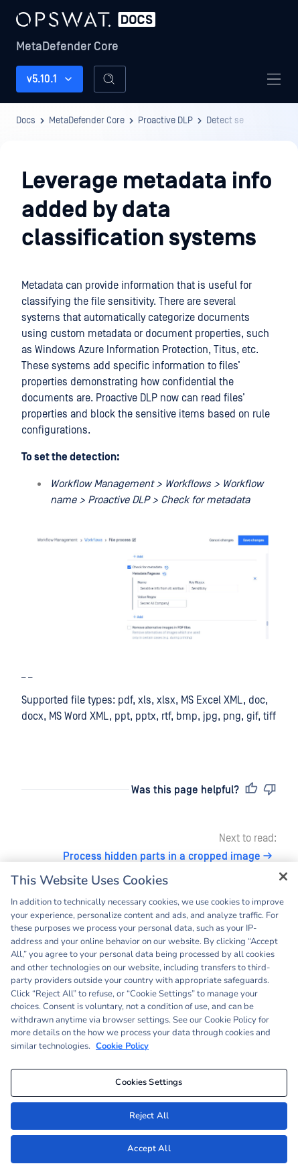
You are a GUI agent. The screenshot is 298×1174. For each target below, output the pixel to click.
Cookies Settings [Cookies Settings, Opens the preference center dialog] (148, 1082)
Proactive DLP (165, 120)
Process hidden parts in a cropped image (170, 856)
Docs (25, 120)
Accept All (148, 1149)
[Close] (283, 876)
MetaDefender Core (67, 47)
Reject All (149, 1116)
